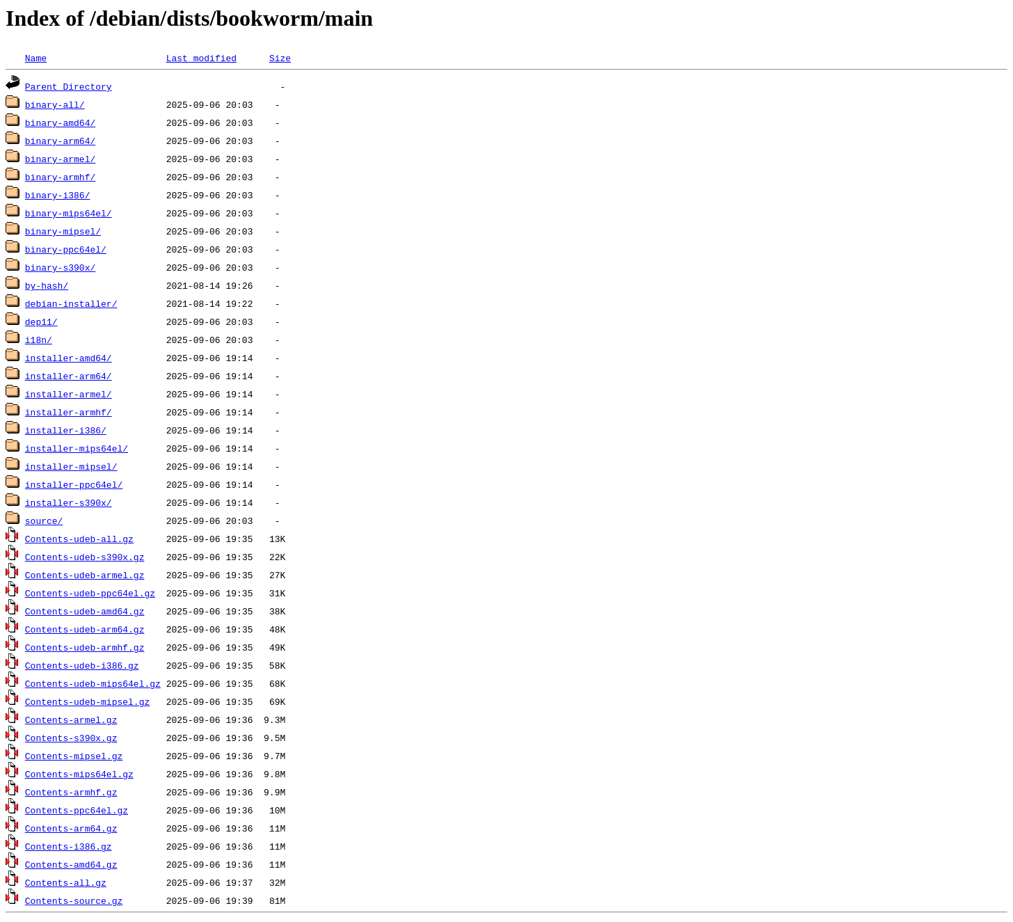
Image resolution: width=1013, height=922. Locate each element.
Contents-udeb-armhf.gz (85, 647)
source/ (44, 520)
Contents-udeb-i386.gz (82, 665)
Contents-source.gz (73, 900)
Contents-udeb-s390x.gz (85, 556)
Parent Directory (68, 86)
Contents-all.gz (65, 882)
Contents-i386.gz (68, 846)
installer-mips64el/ (76, 448)
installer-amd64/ (68, 357)
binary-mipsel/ (63, 231)
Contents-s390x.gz (71, 737)
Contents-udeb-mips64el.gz (93, 683)
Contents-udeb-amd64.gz (85, 611)
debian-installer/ (71, 303)
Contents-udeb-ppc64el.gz (90, 593)
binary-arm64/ (60, 140)
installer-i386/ (65, 430)
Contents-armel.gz (71, 719)
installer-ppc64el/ (73, 484)
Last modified (201, 57)
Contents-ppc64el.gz (76, 810)
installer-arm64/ (68, 375)
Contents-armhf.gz (71, 792)
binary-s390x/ (60, 267)
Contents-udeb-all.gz (79, 538)
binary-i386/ (57, 195)
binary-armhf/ (60, 176)
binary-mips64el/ (68, 213)
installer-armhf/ (68, 412)
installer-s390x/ (68, 502)
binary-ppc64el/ (65, 249)
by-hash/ (46, 285)
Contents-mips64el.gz (79, 774)
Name (36, 57)
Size (280, 57)
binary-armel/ (60, 158)
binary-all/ (55, 104)
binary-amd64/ (60, 122)
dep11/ (41, 321)
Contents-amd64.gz (71, 864)
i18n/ (38, 339)
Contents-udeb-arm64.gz (85, 629)
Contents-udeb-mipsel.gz (87, 701)
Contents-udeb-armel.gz (85, 575)
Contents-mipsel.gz (73, 755)
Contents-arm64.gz (71, 828)
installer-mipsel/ (71, 466)
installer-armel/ (68, 394)
